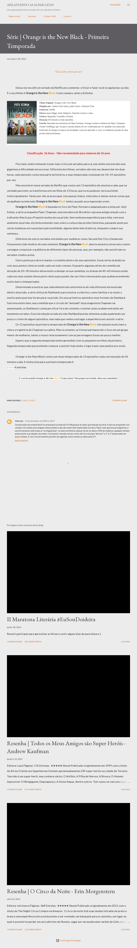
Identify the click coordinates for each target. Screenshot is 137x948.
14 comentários (32, 929)
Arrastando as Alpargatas (30, 5)
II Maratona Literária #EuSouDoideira (51, 619)
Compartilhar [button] (119, 400)
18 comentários (32, 641)
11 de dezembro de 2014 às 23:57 (39, 421)
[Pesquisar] (115, 4)
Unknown (19, 421)
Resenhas (30, 16)
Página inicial (13, 16)
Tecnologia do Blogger (68, 940)
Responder (21, 440)
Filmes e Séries (28, 400)
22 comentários (32, 789)
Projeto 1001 (48, 16)
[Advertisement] (55, 387)
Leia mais (125, 641)
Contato (66, 16)
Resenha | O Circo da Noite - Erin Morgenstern (61, 891)
